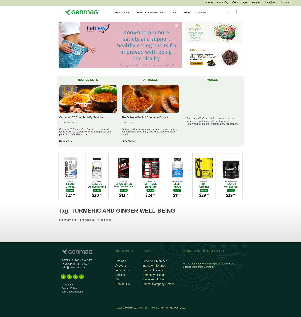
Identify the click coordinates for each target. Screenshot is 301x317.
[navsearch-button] (228, 12)
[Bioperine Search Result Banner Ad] (213, 57)
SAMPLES (201, 12)
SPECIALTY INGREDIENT (151, 12)
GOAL (175, 12)
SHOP (186, 12)
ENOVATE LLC (178, 307)
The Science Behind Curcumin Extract (145, 117)
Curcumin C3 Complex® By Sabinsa (81, 117)
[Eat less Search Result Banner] (120, 44)
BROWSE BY (123, 12)
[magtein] (213, 32)
